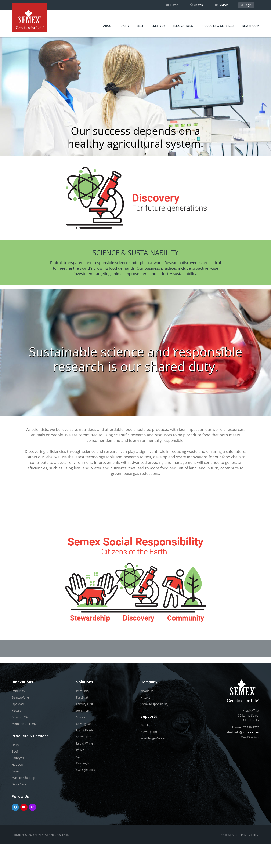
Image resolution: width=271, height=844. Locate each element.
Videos (221, 5)
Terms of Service (227, 835)
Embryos (159, 22)
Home (172, 5)
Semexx (81, 717)
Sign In (145, 725)
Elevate (17, 711)
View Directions (250, 737)
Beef (140, 22)
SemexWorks (21, 697)
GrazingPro (83, 763)
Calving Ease (84, 724)
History (145, 697)
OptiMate (18, 704)
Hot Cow (17, 765)
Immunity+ (19, 691)
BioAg (15, 771)
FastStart (82, 697)
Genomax (82, 711)
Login (246, 5)
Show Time (83, 737)
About (108, 22)
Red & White (84, 743)
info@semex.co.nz (246, 732)
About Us (146, 691)
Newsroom (250, 22)
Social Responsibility (154, 704)
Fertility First (84, 704)
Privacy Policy (249, 835)
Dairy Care (19, 784)
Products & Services (217, 22)
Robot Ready (85, 730)
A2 (78, 756)
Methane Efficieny (24, 724)
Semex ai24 (20, 717)
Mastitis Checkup (23, 778)
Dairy (125, 22)
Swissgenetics (85, 770)
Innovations (183, 22)
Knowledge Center (153, 738)
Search (196, 5)
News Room (148, 732)
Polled (80, 750)
